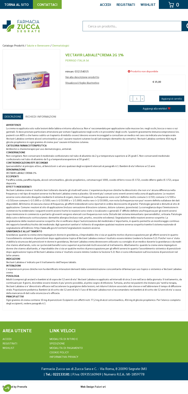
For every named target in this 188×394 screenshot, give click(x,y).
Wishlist (148, 4)
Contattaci (47, 4)
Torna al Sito (16, 4)
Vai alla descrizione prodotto (82, 77)
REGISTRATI (10, 343)
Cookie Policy (59, 352)
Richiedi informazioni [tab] (40, 116)
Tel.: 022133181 (57, 374)
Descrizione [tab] (12, 116)
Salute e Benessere (38, 45)
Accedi (105, 4)
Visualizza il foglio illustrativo (82, 82)
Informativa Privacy (64, 356)
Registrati (126, 4)
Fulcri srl (100, 386)
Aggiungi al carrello (171, 98)
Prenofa (22, 386)
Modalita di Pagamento (66, 348)
